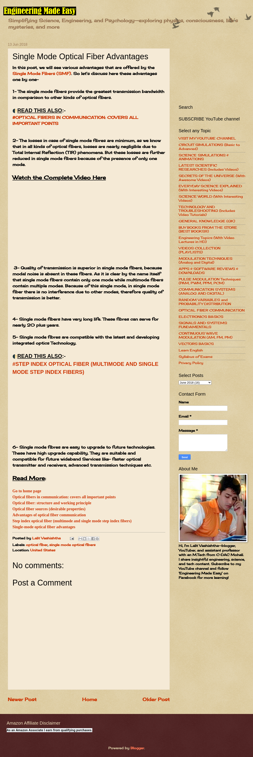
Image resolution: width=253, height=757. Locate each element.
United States (42, 550)
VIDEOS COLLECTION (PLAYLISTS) (199, 250)
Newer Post (22, 699)
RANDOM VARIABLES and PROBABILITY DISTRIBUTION (205, 302)
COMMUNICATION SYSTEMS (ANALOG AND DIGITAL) (207, 292)
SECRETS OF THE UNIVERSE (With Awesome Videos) (212, 178)
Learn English (191, 350)
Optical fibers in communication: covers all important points (64, 497)
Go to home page (26, 491)
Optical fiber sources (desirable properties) (48, 509)
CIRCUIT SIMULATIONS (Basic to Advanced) (209, 147)
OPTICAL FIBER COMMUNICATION (212, 310)
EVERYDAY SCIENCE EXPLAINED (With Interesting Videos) (210, 188)
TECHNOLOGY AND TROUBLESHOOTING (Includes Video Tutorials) (207, 211)
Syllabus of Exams (195, 357)
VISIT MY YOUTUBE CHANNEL (207, 138)
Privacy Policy (191, 363)
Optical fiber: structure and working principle (51, 503)
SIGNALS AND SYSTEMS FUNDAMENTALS (203, 325)
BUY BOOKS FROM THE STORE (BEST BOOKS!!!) (208, 230)
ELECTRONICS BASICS (201, 317)
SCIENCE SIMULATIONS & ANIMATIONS (204, 157)
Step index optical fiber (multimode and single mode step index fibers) (72, 521)
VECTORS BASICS (196, 344)
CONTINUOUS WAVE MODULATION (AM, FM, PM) (205, 335)
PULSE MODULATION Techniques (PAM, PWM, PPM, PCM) (210, 281)
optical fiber (36, 545)
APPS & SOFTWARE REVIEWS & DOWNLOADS (208, 271)
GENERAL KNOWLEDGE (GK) (207, 221)
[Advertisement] (88, 413)
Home (89, 699)
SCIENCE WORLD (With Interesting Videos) (211, 199)
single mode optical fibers (72, 545)
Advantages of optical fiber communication (49, 515)
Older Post (156, 699)
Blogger (137, 748)
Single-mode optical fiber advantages (43, 527)
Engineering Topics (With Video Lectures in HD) (206, 240)
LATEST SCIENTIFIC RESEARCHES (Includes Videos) (208, 168)
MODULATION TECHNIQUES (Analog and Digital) (205, 261)
